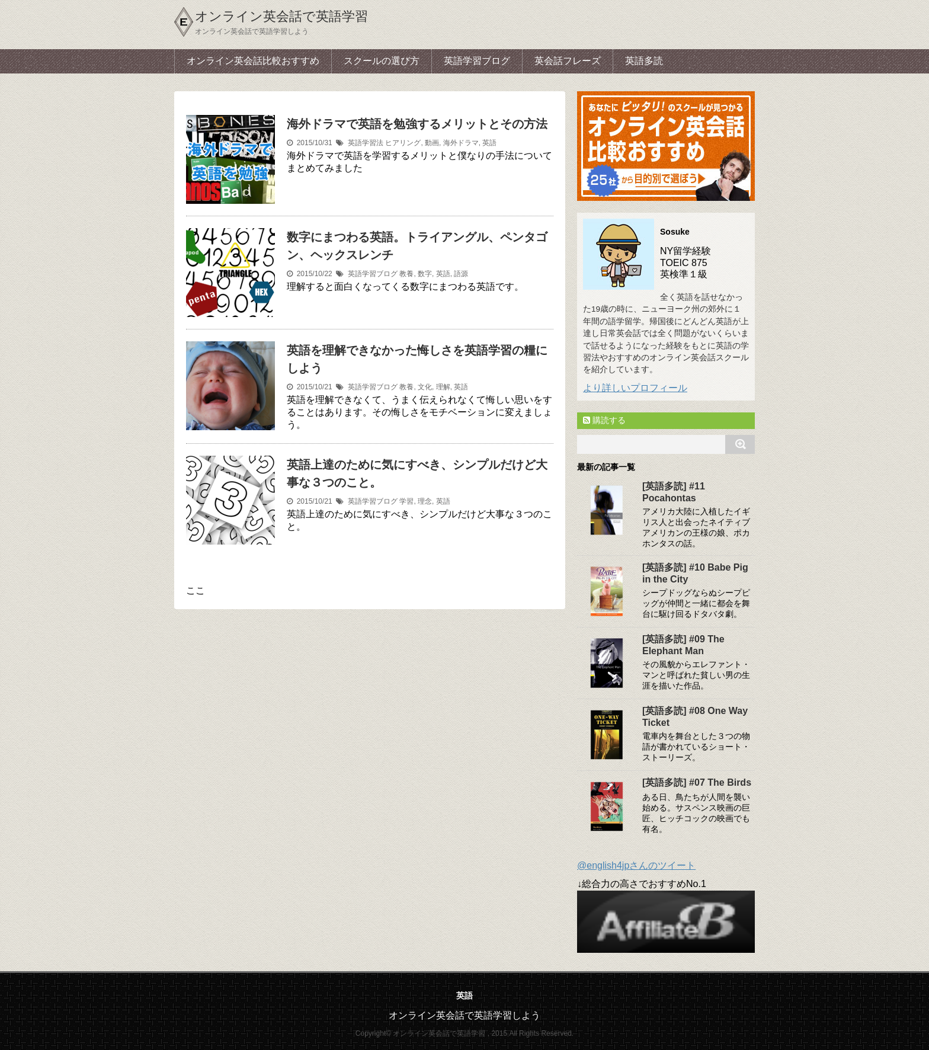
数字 (425, 274)
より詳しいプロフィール (635, 388)
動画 (432, 143)
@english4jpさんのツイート (636, 865)
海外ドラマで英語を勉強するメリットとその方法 (417, 123)
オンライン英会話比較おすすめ (253, 61)
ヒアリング (403, 143)
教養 (406, 274)
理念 (425, 501)
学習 (406, 501)
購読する (604, 420)
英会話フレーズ (567, 61)
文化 (425, 387)
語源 (461, 274)
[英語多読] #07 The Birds (696, 782)
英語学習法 (365, 143)
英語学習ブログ (477, 61)
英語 (489, 143)
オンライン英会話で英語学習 (281, 16)
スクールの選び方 (381, 61)
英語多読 (644, 61)
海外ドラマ (461, 143)
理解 (443, 387)
